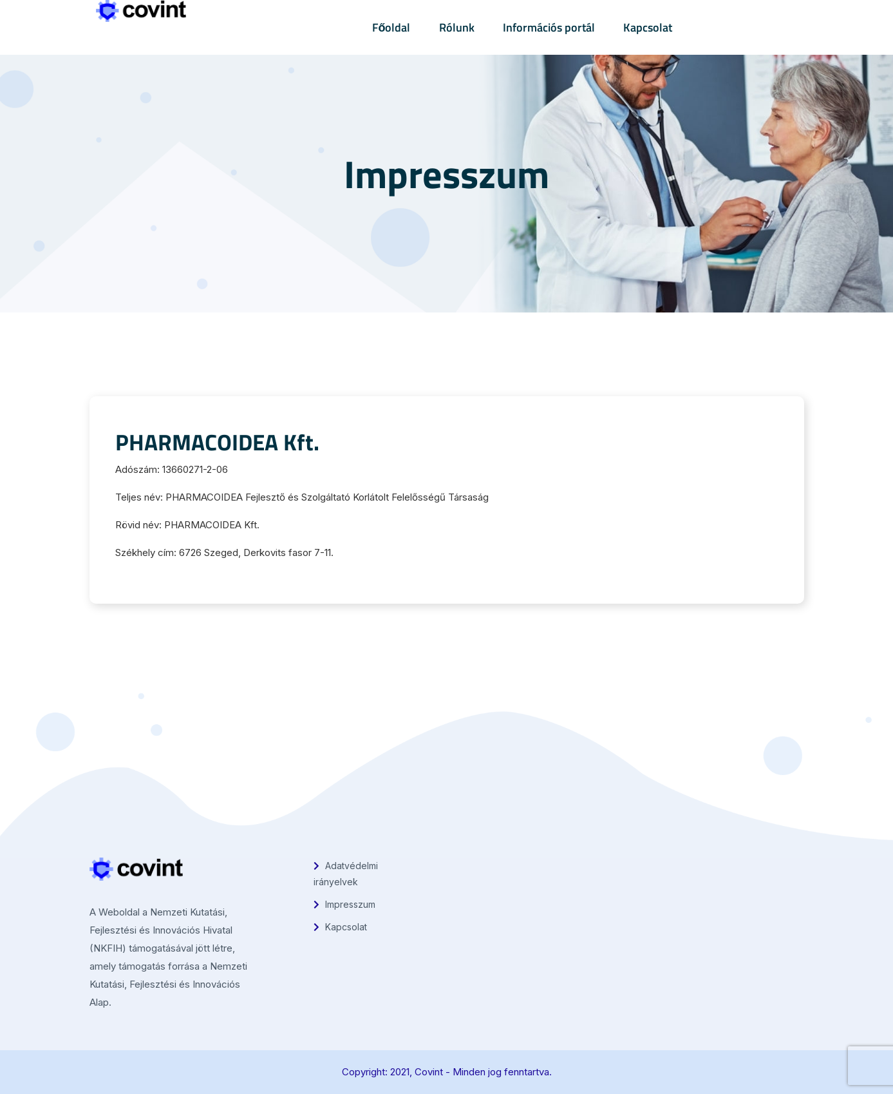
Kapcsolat (647, 27)
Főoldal (391, 27)
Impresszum (344, 904)
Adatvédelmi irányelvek (346, 873)
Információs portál (549, 27)
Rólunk (457, 27)
